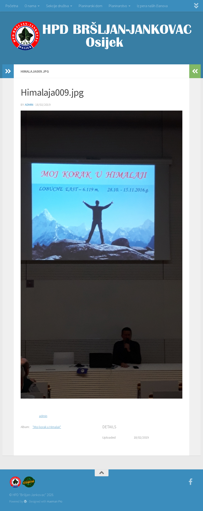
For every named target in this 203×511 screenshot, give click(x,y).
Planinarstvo (118, 5)
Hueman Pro (54, 501)
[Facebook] (190, 482)
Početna (12, 5)
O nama (30, 5)
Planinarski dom (90, 5)
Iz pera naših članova (152, 5)
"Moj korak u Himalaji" (47, 427)
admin (29, 105)
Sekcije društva (57, 5)
